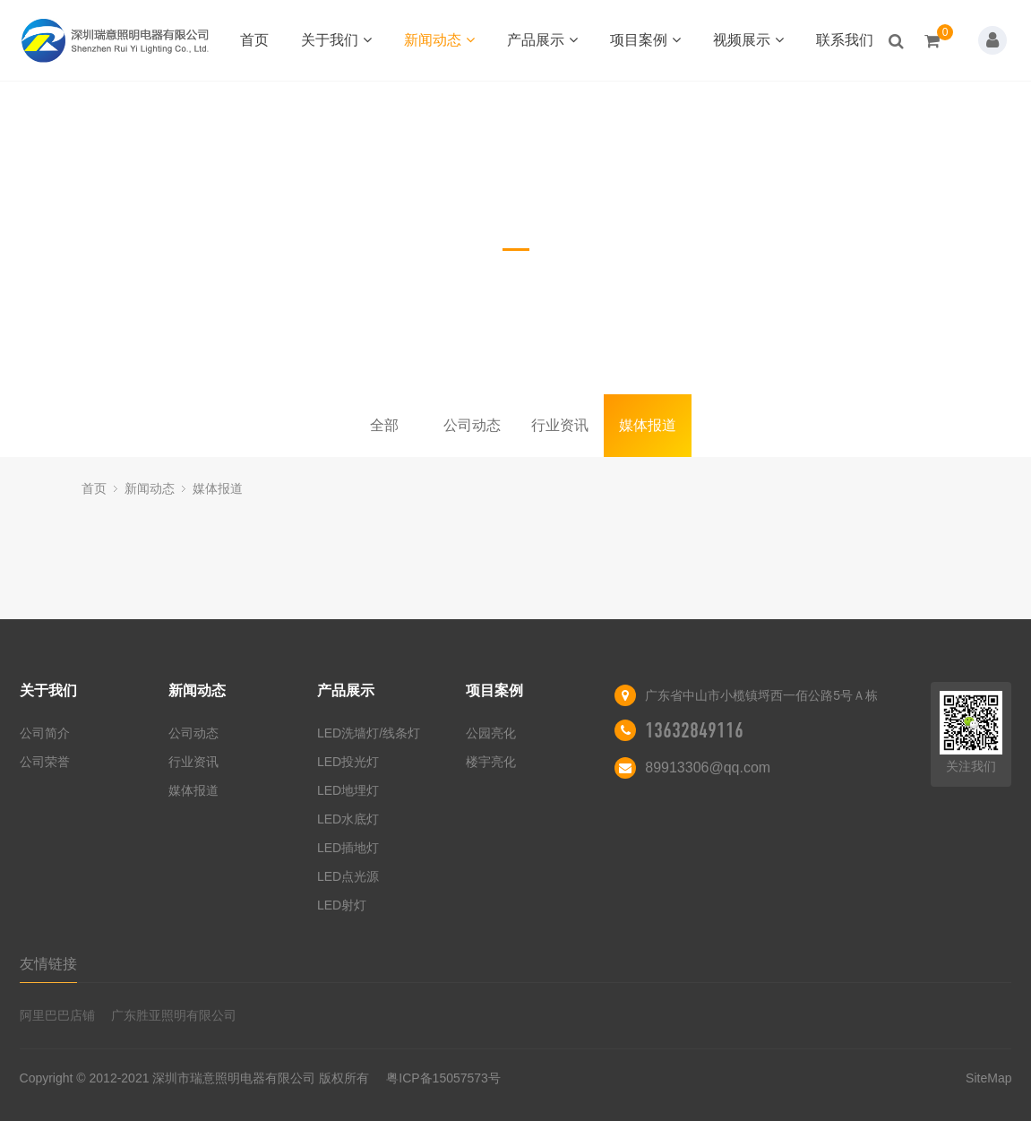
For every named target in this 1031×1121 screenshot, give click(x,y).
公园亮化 (491, 733)
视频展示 (748, 39)
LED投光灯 (348, 762)
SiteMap (988, 1078)
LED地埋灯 (348, 790)
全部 (384, 425)
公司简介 (45, 733)
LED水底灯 (348, 819)
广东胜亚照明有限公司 (173, 1015)
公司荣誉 (45, 762)
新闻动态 (439, 39)
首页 (254, 39)
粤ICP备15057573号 (443, 1078)
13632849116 (694, 730)
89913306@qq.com (707, 767)
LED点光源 (348, 876)
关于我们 (336, 39)
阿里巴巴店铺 (57, 1015)
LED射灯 (341, 905)
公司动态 (472, 425)
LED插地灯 (348, 848)
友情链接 (48, 963)
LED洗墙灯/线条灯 (368, 733)
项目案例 (645, 39)
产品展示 (542, 39)
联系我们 (844, 39)
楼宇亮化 (491, 762)
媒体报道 (647, 425)
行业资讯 (560, 425)
